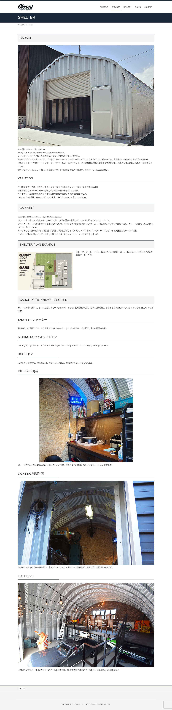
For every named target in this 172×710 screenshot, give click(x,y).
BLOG (22, 688)
